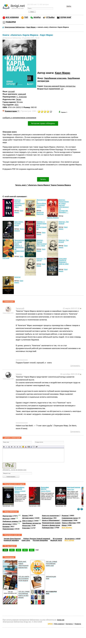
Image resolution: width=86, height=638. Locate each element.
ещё (37, 550)
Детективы (7, 524)
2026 (5, 550)
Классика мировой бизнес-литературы (59, 86)
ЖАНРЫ (37, 17)
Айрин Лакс (70, 489)
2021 (16, 105)
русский (11, 91)
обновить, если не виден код (14, 470)
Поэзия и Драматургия (51, 525)
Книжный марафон (11, 540)
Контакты (69, 624)
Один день (26, 540)
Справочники (67, 520)
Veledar (19, 374)
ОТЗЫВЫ (50, 17)
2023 (25, 550)
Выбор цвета (25, 446)
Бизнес (25, 515)
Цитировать (75, 366)
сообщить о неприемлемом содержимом (19, 118)
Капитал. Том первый (64, 222)
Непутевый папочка (73, 487)
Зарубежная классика (55, 78)
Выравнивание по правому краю (20, 446)
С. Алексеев (22, 97)
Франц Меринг (19, 230)
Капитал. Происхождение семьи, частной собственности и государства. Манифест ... (64, 206)
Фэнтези (6, 518)
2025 (12, 550)
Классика (26, 528)
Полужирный (4, 446)
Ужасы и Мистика (69, 523)
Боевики (6, 526)
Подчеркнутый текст (9, 446)
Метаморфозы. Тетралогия (19, 488)
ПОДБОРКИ (11, 22)
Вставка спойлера (36, 446)
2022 (31, 550)
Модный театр (56, 540)
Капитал (17, 277)
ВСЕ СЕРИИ (69, 540)
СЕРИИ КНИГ (65, 17)
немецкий (22, 94)
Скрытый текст (29, 446)
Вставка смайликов (23, 446)
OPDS (50, 624)
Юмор (64, 525)
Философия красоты (45, 488)
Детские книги (28, 518)
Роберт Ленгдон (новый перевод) (36, 538)
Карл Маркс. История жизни (19, 223)
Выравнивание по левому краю (15, 446)
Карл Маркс (62, 72)
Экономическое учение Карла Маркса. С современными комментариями (19, 246)
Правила (77, 624)
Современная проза (70, 518)
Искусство (26, 525)
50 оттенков (57, 538)
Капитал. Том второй (64, 241)
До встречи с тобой (72, 538)
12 (62, 89)
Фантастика (7, 516)
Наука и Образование (50, 520)
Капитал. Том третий (41, 259)
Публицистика (47, 528)
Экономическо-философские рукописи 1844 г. (41, 203)
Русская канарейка (40, 540)
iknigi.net (60, 620)
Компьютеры (47, 518)
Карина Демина (53, 218)
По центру (17, 446)
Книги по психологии (50, 515)
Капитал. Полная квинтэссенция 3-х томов (42, 242)
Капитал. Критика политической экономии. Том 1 (19, 203)
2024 (18, 550)
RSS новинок (59, 624)
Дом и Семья (27, 521)
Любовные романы (10, 521)
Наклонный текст (6, 446)
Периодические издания (51, 523)
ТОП (26, 17)
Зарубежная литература (31, 523)
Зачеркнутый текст (11, 446)
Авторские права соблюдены (43, 123)
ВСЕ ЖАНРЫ (67, 528)
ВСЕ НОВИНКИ (12, 17)
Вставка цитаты (31, 446)
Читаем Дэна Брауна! (12, 538)
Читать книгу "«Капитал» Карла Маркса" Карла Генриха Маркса (43, 185)
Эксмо (18, 99)
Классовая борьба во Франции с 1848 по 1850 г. (64, 262)
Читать (43, 179)
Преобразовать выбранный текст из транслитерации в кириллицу (34, 446)
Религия (65, 515)
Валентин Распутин (40, 213)
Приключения (8, 529)
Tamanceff (20, 308)
